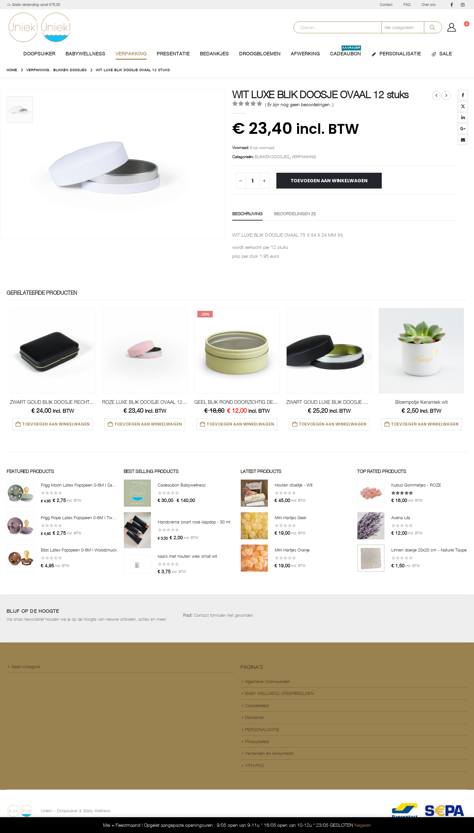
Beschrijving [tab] (247, 213)
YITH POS (254, 766)
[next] (446, 95)
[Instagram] (462, 4)
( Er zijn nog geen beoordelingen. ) (299, 104)
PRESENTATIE (173, 53)
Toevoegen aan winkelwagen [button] (56, 424)
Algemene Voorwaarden (267, 682)
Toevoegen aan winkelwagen (329, 180)
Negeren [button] (362, 825)
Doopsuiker (39, 53)
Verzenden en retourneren (269, 754)
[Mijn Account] (452, 27)
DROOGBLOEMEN (260, 53)
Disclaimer (254, 718)
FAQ (407, 4)
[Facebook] (451, 4)
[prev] (436, 95)
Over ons (428, 4)
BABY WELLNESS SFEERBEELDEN (279, 694)
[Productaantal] (252, 181)
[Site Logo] (39, 27)
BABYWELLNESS (85, 53)
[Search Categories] (402, 27)
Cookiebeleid (257, 706)
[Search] (432, 27)
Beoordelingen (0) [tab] (295, 213)
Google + (463, 128)
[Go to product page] (52, 350)
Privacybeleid (257, 742)
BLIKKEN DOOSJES (272, 156)
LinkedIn (463, 117)
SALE (441, 54)
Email (463, 139)
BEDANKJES (214, 53)
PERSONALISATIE (396, 54)
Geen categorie (25, 667)
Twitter (463, 106)
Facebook (463, 95)
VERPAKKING (131, 53)
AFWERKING (305, 53)
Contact (386, 4)
